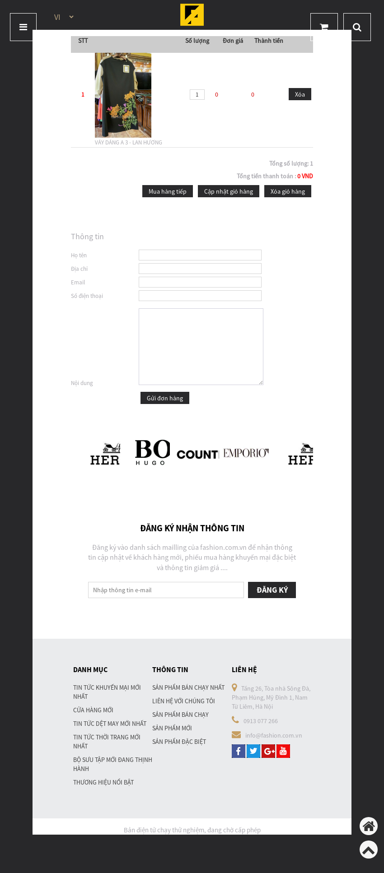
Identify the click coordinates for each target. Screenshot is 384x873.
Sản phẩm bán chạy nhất (188, 687)
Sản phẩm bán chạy (180, 714)
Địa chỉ (79, 269)
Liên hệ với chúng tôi (183, 701)
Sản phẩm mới (172, 728)
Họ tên (79, 255)
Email (78, 282)
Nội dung (82, 383)
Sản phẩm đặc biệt (179, 742)
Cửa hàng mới (93, 710)
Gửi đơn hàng (165, 398)
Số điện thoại (87, 296)
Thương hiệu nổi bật (103, 782)
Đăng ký (272, 590)
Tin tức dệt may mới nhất (109, 724)
